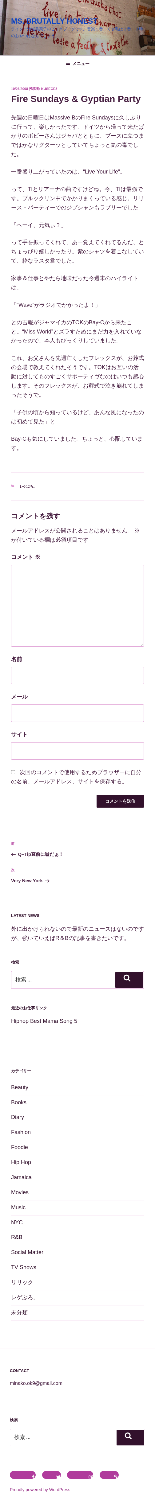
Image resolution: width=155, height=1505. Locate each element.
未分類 (19, 1312)
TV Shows (23, 1267)
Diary (17, 1117)
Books (18, 1102)
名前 (16, 659)
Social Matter (27, 1252)
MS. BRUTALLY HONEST (54, 21)
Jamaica (21, 1177)
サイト (19, 734)
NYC (17, 1222)
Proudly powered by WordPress (40, 1489)
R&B (16, 1237)
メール (19, 697)
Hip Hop (21, 1162)
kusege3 (49, 89)
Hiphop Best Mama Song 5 (44, 1021)
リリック (22, 1282)
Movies (20, 1192)
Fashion (21, 1132)
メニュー (77, 63)
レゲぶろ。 (28, 486)
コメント (25, 557)
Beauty (19, 1087)
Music (18, 1207)
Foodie (19, 1147)
